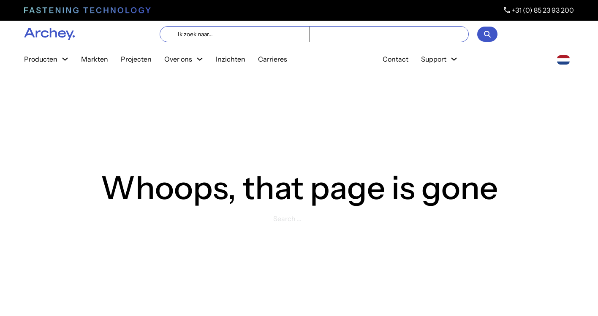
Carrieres (272, 59)
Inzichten (230, 59)
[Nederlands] (563, 59)
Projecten (136, 59)
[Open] (487, 34)
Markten (94, 59)
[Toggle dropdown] (65, 59)
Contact (395, 59)
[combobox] (563, 59)
